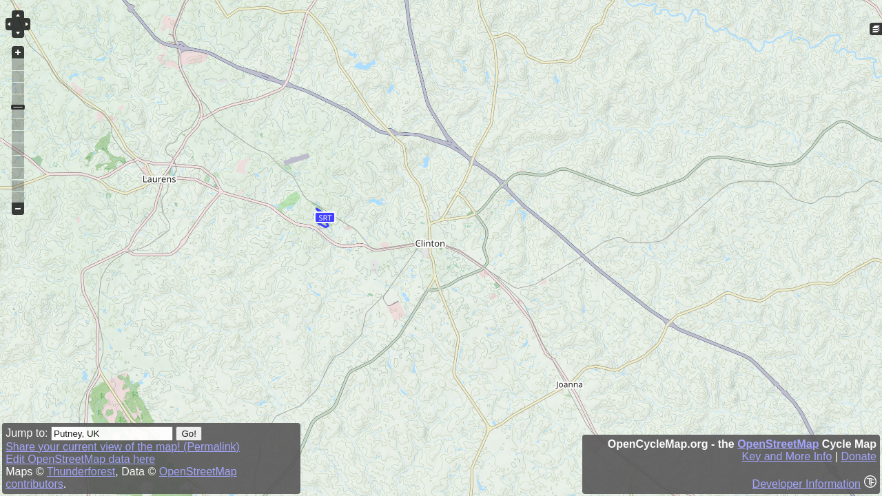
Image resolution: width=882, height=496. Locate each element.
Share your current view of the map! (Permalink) (123, 447)
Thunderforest (81, 471)
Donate (858, 456)
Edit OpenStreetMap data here (80, 459)
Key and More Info (787, 456)
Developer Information (806, 484)
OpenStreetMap (778, 444)
